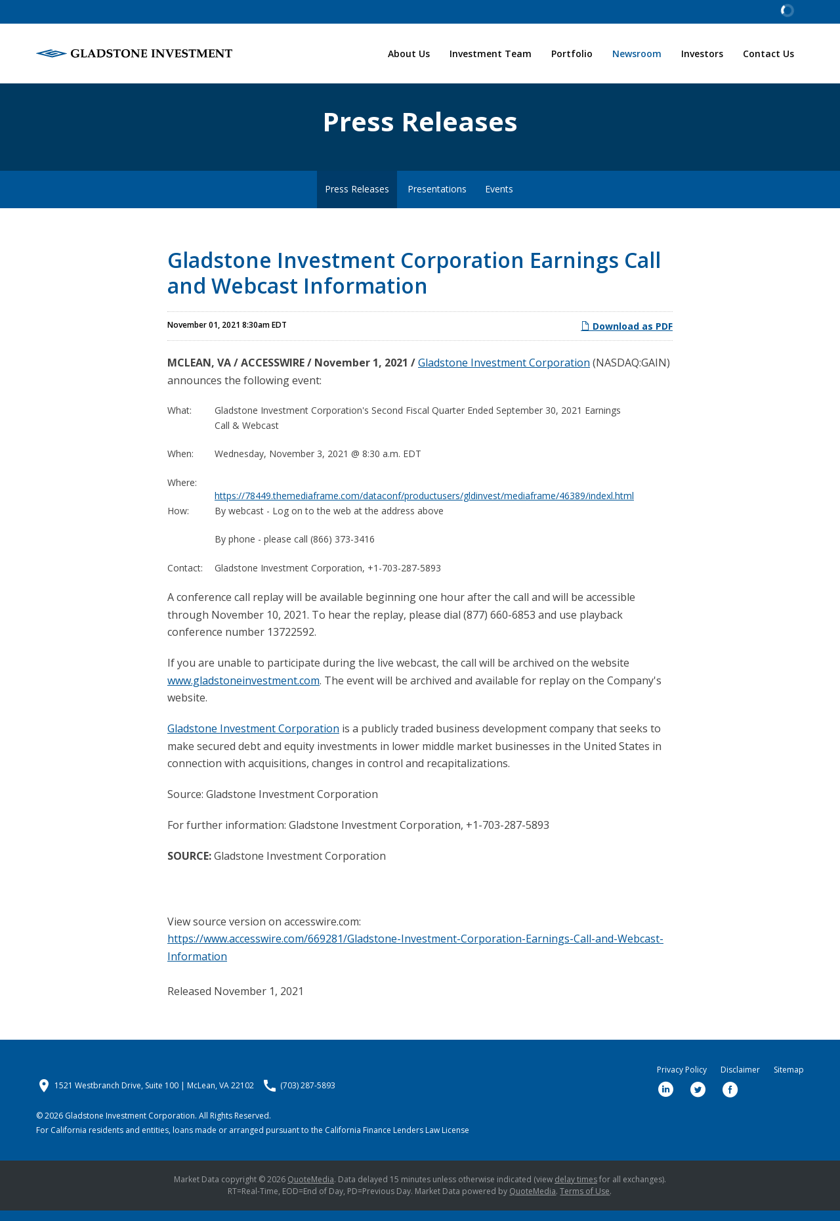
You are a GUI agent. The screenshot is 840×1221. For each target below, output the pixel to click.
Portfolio (572, 53)
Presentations (437, 200)
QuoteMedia (310, 1189)
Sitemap (789, 1080)
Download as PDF (627, 337)
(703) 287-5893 (307, 1096)
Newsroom (637, 53)
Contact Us (768, 53)
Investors (702, 53)
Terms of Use (585, 1201)
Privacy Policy (682, 1080)
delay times (576, 1189)
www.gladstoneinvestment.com (243, 691)
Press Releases (357, 200)
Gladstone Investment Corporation (504, 373)
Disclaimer (740, 1080)
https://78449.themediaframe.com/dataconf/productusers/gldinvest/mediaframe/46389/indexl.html (424, 506)
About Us (409, 53)
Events (499, 200)
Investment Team (491, 53)
